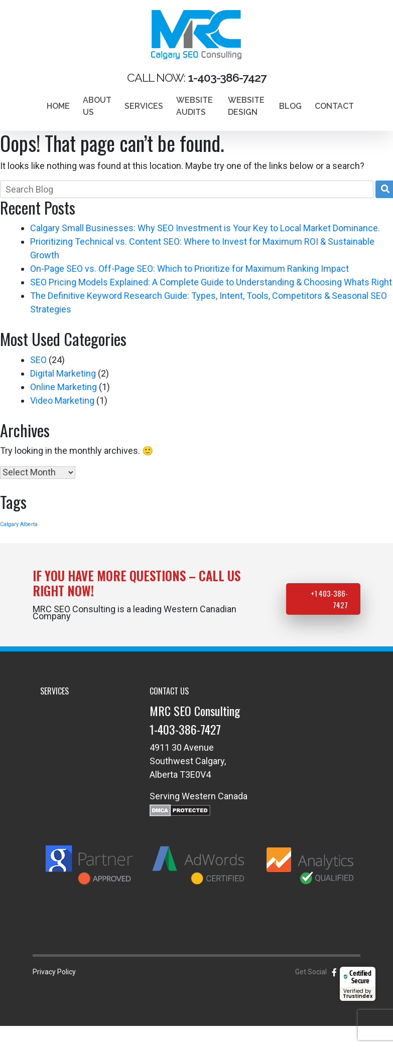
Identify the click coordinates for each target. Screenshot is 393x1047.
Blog (290, 106)
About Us (97, 106)
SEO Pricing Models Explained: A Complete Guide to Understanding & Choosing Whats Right (211, 282)
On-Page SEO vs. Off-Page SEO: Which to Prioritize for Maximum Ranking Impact (189, 268)
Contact (334, 106)
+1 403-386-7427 (329, 599)
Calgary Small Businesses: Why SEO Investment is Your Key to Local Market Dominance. (205, 228)
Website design (246, 106)
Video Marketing (62, 400)
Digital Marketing (63, 373)
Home (58, 106)
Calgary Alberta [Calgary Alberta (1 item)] (19, 524)
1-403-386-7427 (185, 729)
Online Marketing (63, 387)
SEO (38, 360)
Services (143, 106)
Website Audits (194, 106)
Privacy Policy (54, 972)
